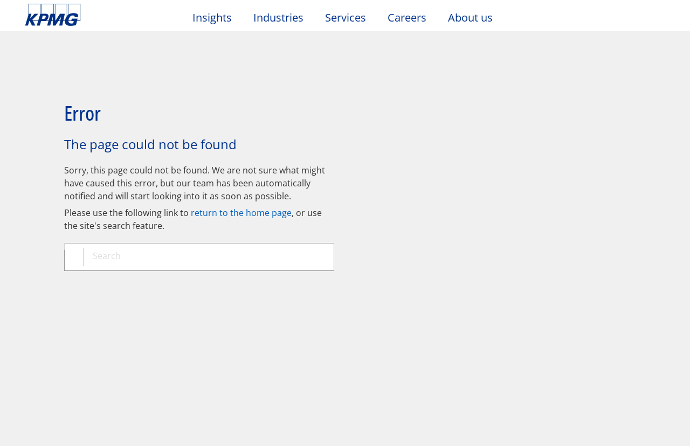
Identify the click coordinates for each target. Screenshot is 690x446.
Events (236, 323)
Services (345, 17)
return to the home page (241, 175)
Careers (407, 17)
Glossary (348, 282)
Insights (212, 17)
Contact (44, 323)
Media (139, 323)
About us (470, 17)
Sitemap (235, 282)
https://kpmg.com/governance (376, 424)
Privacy (93, 282)
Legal (39, 282)
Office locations (58, 344)
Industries (278, 17)
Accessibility (163, 282)
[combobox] (203, 220)
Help (290, 282)
